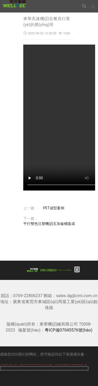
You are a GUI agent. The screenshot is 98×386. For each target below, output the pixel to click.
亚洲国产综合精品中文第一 (34, 378)
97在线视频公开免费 (16, 359)
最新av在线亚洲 (13, 373)
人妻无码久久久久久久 (45, 373)
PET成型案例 (53, 208)
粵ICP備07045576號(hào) (68, 330)
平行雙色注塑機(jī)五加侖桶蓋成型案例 (54, 224)
